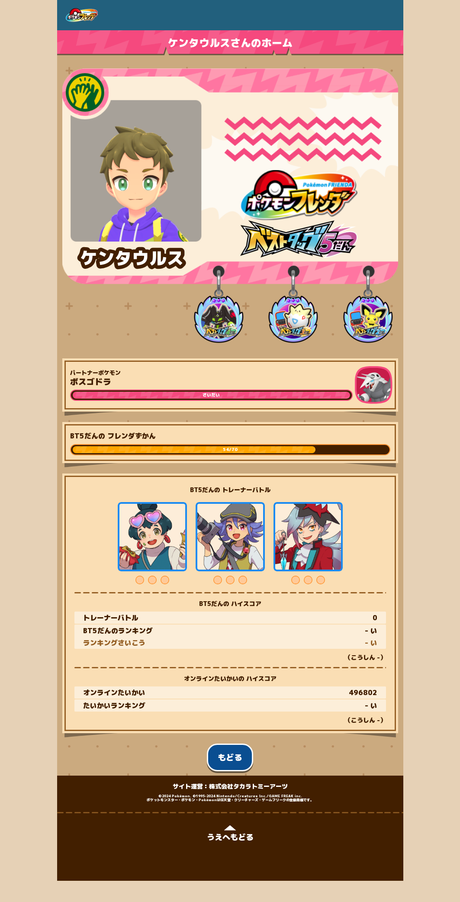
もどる (230, 757)
